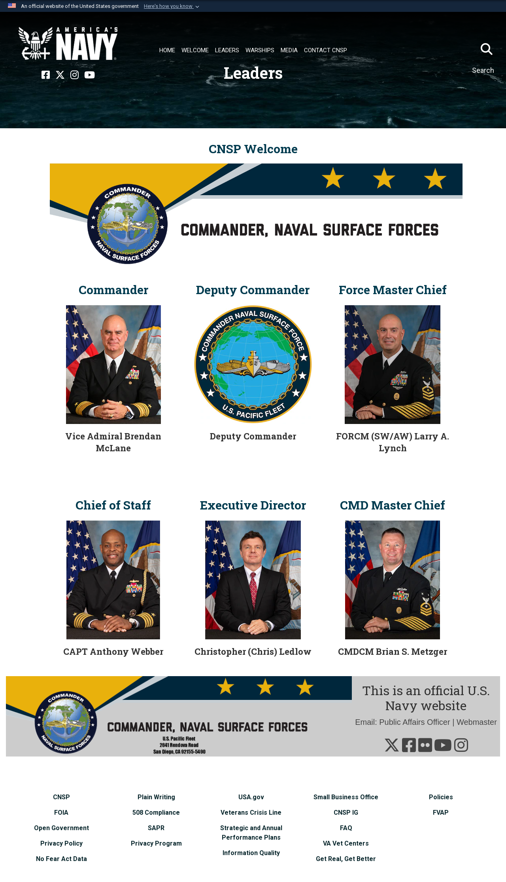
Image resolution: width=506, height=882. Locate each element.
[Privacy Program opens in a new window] (156, 843)
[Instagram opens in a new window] (74, 75)
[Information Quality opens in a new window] (251, 853)
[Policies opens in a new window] (441, 797)
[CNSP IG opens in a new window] (346, 812)
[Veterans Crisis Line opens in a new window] (251, 812)
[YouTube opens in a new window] (89, 75)
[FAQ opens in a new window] (346, 828)
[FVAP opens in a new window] (441, 812)
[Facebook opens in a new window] (46, 75)
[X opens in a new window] (60, 75)
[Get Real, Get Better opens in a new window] (346, 859)
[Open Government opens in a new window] (61, 828)
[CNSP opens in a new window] (61, 797)
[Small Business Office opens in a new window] (345, 797)
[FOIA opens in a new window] (61, 812)
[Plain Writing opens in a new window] (156, 797)
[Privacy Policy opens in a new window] (61, 843)
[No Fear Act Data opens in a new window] (61, 859)
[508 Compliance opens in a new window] (156, 812)
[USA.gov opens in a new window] (251, 797)
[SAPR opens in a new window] (156, 828)
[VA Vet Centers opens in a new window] (346, 843)
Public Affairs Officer (414, 722)
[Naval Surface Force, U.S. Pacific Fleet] (68, 43)
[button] (172, 6)
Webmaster (477, 722)
